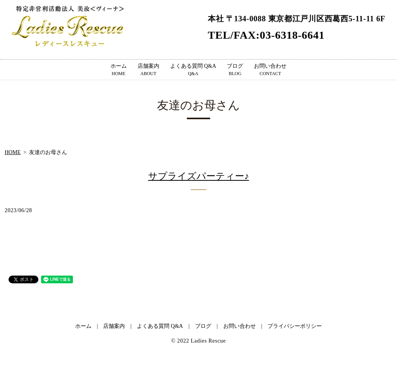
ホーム (118, 70)
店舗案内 (148, 70)
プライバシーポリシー (295, 326)
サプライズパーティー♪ (198, 176)
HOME (13, 152)
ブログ (235, 70)
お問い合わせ (270, 70)
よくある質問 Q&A (193, 70)
